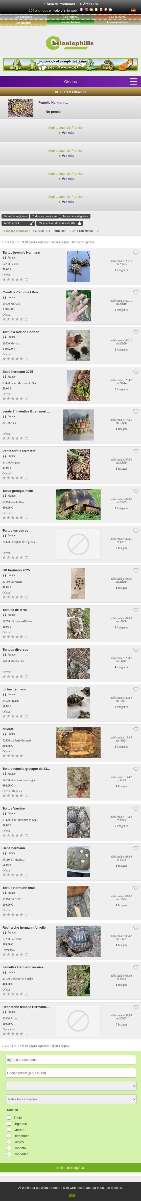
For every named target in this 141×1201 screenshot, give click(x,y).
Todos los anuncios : (16, 230)
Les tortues (70, 17)
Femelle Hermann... (53, 102)
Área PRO (90, 4)
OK (71, 1195)
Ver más (68, 133)
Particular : (60, 230)
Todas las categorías (75, 216)
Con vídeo (21, 1154)
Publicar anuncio (70, 92)
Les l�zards (23, 22)
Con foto (20, 1148)
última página (60, 242)
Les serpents (117, 17)
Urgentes (20, 1124)
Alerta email (11, 223)
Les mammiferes (117, 22)
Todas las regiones (15, 216)
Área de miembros (61, 4)
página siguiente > (40, 242)
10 (26, 242)
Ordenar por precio (82, 242)
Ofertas (70, 81)
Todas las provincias (44, 216)
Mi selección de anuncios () (57, 223)
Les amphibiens (71, 22)
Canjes (19, 1142)
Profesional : (86, 230)
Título (18, 1118)
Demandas (21, 1136)
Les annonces (23, 17)
